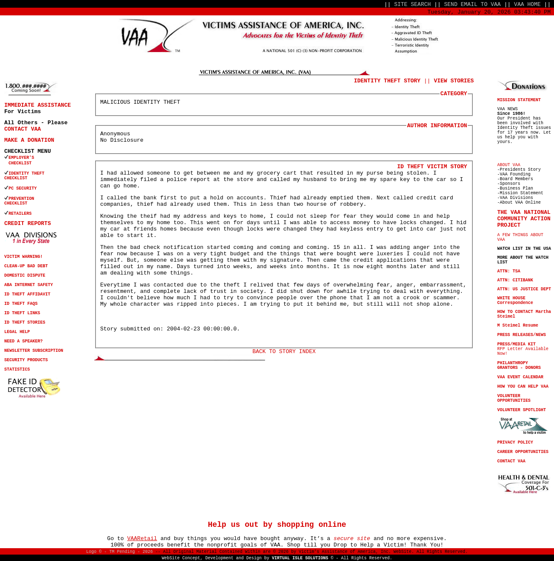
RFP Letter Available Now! (522, 349)
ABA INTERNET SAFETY (28, 285)
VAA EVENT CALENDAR (520, 377)
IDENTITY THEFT (26, 173)
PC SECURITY (23, 188)
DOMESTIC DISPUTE (24, 275)
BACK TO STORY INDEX (283, 351)
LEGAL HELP (17, 332)
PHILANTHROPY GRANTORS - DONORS (519, 365)
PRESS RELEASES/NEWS (521, 335)
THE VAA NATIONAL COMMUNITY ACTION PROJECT (524, 218)
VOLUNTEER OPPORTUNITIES (514, 398)
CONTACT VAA (22, 129)
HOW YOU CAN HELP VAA (522, 386)
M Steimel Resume (517, 325)
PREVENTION (23, 198)
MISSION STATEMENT (519, 100)
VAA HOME (527, 4)
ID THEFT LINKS (22, 313)
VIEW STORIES (454, 81)
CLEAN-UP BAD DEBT (26, 266)
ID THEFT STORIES (24, 322)
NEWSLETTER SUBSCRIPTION (33, 350)
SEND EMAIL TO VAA (472, 4)
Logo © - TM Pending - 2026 (119, 551)
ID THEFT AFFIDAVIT (27, 294)
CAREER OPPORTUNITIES (522, 452)
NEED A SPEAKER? (23, 341)
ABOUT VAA (508, 165)
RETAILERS (20, 213)
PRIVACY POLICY (515, 442)
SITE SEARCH (412, 4)
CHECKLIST (15, 178)
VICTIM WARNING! (23, 256)
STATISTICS (17, 369)
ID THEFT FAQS (21, 303)
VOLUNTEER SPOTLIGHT (521, 410)
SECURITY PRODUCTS (26, 360)
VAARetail (142, 538)
